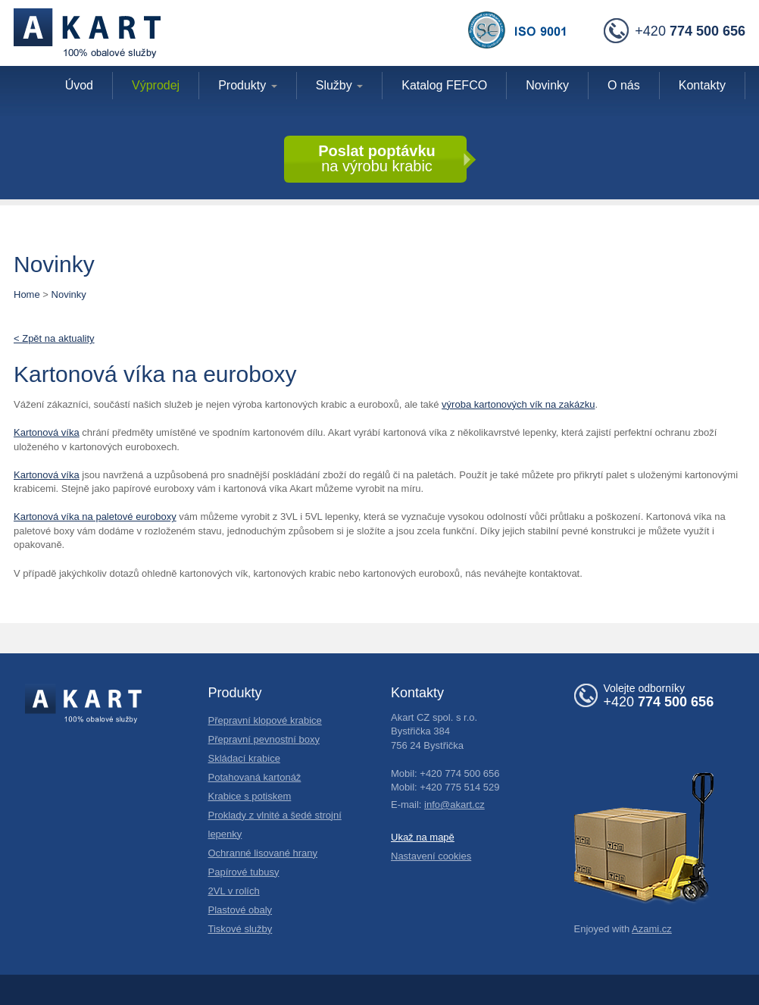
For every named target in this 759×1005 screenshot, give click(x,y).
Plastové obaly (240, 910)
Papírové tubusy (244, 872)
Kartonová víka (47, 432)
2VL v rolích (234, 891)
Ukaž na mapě (422, 837)
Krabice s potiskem (250, 796)
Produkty (247, 85)
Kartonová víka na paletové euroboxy (95, 516)
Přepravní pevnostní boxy (264, 739)
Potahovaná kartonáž (254, 777)
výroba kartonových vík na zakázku (518, 404)
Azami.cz (652, 929)
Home (27, 294)
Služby (339, 85)
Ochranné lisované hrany (263, 853)
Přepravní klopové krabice (265, 720)
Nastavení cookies (431, 856)
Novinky (69, 294)
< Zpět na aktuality (54, 338)
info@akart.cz (454, 804)
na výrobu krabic (377, 158)
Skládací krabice (244, 758)
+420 (674, 31)
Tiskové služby (240, 929)
